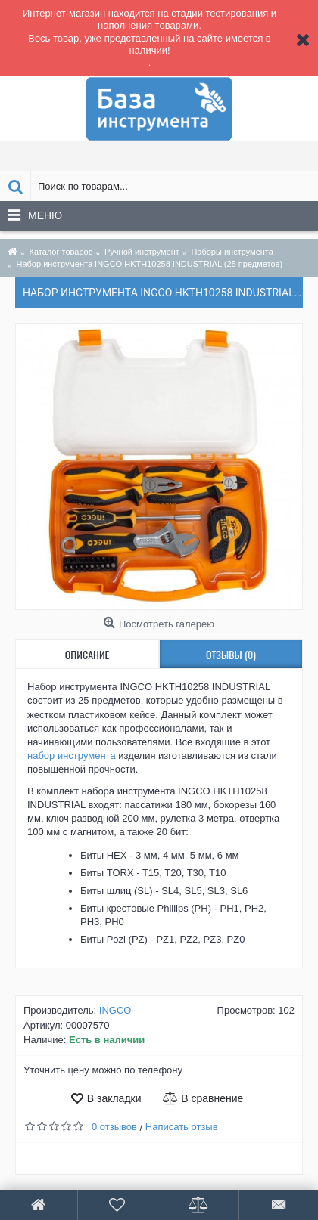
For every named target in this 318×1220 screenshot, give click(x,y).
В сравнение (212, 1098)
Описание (87, 654)
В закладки (114, 1098)
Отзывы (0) (231, 654)
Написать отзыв (181, 1126)
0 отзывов (114, 1126)
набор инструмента (71, 755)
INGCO (115, 1010)
